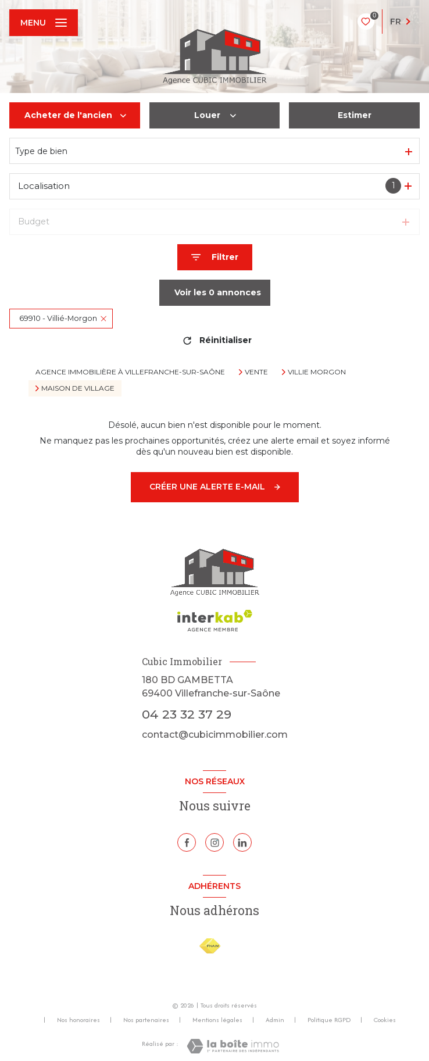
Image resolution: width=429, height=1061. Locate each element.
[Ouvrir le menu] (43, 22)
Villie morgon (317, 372)
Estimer (354, 115)
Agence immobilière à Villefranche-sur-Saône (130, 371)
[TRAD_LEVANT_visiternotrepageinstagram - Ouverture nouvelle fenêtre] (214, 842)
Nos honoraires (78, 1019)
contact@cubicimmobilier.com (215, 734)
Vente (256, 372)
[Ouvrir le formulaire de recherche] (214, 257)
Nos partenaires (146, 1019)
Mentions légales (217, 1019)
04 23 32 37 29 (186, 713)
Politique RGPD (329, 1019)
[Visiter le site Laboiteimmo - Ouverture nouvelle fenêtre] (232, 1046)
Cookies (385, 1020)
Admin (275, 1019)
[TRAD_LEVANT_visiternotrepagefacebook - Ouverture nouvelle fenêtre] (186, 842)
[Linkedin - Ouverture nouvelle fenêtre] (242, 842)
